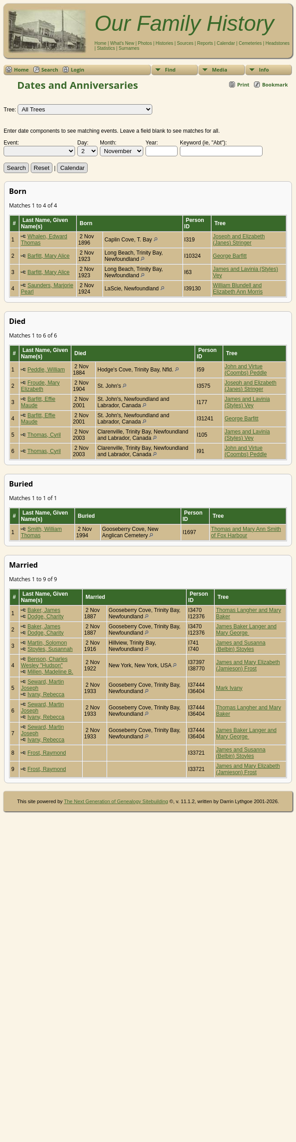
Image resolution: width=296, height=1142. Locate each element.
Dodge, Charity (46, 616)
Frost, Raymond (47, 753)
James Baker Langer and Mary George (246, 629)
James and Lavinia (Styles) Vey (247, 402)
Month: (108, 143)
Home (100, 43)
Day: (83, 143)
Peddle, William (46, 369)
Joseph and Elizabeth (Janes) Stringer (239, 239)
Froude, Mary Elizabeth (40, 386)
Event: (11, 143)
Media (219, 69)
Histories (164, 43)
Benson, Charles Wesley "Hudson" (44, 662)
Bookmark (275, 84)
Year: (152, 143)
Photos (145, 43)
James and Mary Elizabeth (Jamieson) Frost (248, 665)
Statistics (106, 48)
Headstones (277, 43)
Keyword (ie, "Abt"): (203, 143)
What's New (122, 43)
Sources (185, 43)
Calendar (225, 43)
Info (264, 69)
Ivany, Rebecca (46, 694)
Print (243, 84)
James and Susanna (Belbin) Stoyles (240, 646)
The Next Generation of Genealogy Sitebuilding (116, 801)
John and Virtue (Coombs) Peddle (246, 369)
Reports (205, 43)
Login (78, 69)
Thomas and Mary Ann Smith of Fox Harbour (246, 532)
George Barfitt (230, 256)
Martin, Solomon (47, 643)
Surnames (129, 48)
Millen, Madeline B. (50, 672)
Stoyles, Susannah (50, 649)
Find (170, 69)
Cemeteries (250, 43)
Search (50, 69)
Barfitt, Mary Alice (49, 256)
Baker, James (44, 610)
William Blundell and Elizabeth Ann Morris (238, 288)
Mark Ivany (229, 688)
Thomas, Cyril (44, 435)
